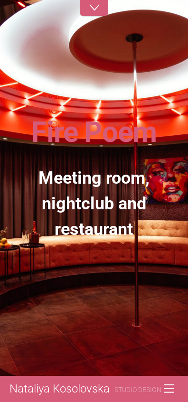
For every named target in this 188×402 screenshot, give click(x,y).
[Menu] (169, 389)
